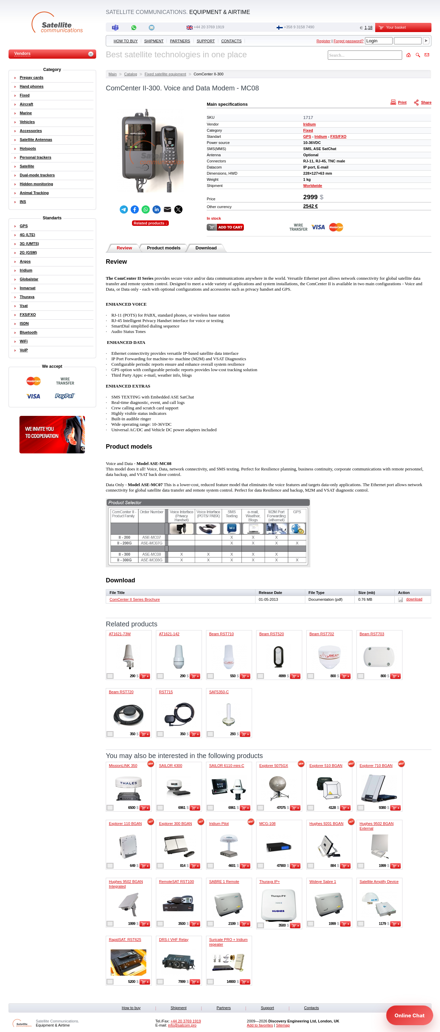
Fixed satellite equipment (165, 74)
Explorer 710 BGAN (376, 766)
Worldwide (312, 186)
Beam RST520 (271, 634)
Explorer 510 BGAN (325, 766)
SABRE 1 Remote (224, 882)
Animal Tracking (34, 193)
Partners (180, 41)
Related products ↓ (150, 223)
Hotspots (28, 148)
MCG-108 (267, 824)
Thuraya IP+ (269, 882)
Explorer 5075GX (273, 766)
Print (399, 102)
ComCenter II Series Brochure (134, 599)
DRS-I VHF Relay (173, 939)
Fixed (308, 130)
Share (423, 102)
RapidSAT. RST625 (125, 939)
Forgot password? (349, 41)
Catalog (130, 74)
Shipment (154, 41)
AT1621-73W (120, 634)
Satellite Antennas (36, 139)
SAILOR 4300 (170, 766)
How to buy (125, 41)
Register (324, 41)
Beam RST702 (321, 634)
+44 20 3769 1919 (209, 27)
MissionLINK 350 (123, 766)
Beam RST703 (372, 634)
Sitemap (283, 1025)
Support (206, 41)
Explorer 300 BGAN (175, 824)
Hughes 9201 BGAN (326, 824)
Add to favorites (260, 1025)
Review (124, 247)
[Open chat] (409, 1015)
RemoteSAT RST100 (176, 882)
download (410, 599)
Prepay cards (31, 77)
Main (112, 74)
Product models (163, 247)
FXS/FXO (339, 136)
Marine (26, 113)
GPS (307, 136)
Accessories (31, 131)
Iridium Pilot (219, 824)
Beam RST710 (221, 634)
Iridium (309, 124)
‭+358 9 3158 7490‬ (299, 27)
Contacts (231, 41)
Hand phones (32, 86)
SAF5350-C (219, 692)
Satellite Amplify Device (379, 882)
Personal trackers (35, 157)
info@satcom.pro (182, 1025)
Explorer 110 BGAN (125, 824)
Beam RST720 (121, 692)
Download (206, 247)
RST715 (166, 692)
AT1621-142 (169, 634)
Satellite (27, 166)
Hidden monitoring (36, 184)
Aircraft (26, 104)
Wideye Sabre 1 (322, 882)
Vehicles (27, 122)
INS (23, 202)
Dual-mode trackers (37, 175)
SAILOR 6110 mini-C (226, 766)
